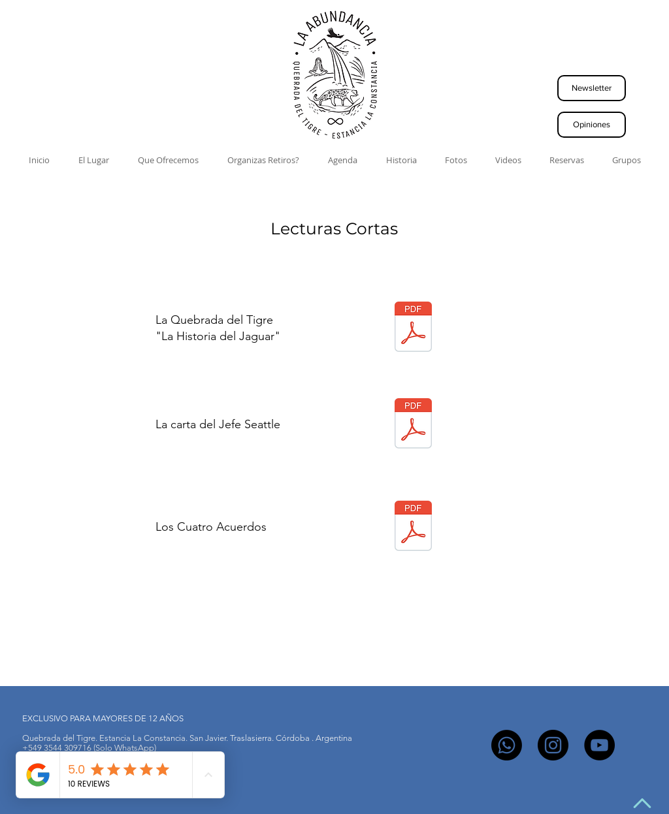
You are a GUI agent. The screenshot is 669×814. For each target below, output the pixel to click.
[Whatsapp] (506, 745)
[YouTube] (599, 745)
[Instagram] (553, 745)
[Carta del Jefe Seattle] (413, 424)
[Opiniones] (591, 125)
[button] (591, 88)
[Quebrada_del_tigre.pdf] (413, 328)
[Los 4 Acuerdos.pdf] (413, 527)
